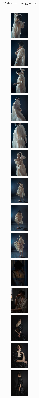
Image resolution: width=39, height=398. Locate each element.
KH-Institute (26, 4)
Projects (22, 3)
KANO (5, 2)
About (30, 3)
